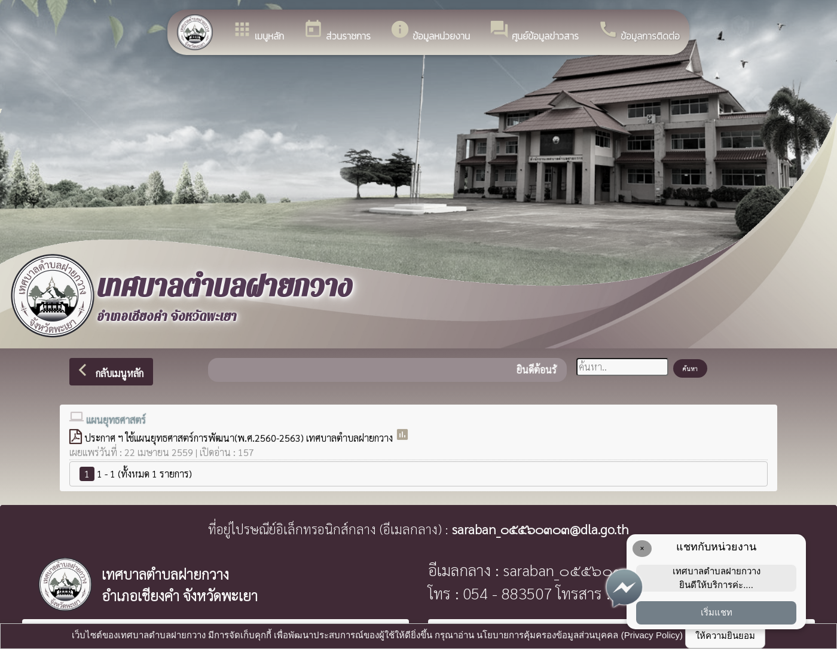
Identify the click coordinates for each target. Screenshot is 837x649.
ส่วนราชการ (337, 31)
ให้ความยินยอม (725, 635)
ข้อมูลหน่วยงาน (430, 31)
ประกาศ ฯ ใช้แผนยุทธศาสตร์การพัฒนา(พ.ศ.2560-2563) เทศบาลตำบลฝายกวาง (239, 437)
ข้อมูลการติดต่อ (639, 31)
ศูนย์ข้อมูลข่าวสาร (534, 31)
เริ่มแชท (716, 612)
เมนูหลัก (258, 31)
